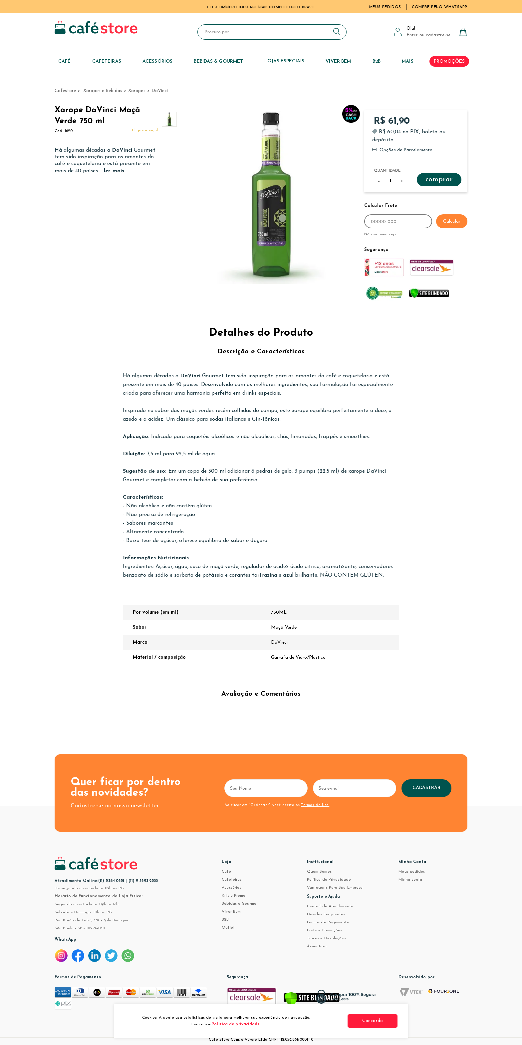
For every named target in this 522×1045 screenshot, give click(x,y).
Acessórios (231, 888)
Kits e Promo (233, 896)
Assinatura (317, 946)
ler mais (114, 171)
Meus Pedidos (385, 7)
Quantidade (387, 171)
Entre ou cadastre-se (428, 35)
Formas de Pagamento (328, 922)
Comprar (439, 179)
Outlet (228, 928)
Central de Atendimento (330, 906)
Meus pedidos (411, 872)
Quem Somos (319, 872)
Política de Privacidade (329, 880)
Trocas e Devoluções (326, 938)
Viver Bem (231, 912)
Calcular (451, 221)
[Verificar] (311, 1000)
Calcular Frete (380, 205)
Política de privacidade (235, 1024)
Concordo (372, 1020)
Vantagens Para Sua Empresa (335, 888)
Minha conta (410, 880)
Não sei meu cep (380, 234)
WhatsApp (65, 940)
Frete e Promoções (324, 930)
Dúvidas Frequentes (326, 914)
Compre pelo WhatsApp (439, 7)
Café (226, 872)
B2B (225, 920)
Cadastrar (426, 787)
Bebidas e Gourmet (240, 904)
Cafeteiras (231, 880)
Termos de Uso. (315, 805)
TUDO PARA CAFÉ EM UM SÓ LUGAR (261, 7)
